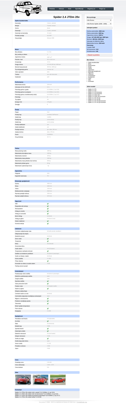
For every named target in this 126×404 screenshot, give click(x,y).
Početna (52, 9)
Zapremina (91, 70)
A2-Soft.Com (71, 402)
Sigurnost (90, 72)
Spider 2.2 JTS (92, 89)
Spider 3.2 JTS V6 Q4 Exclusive (97, 101)
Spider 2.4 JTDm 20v (94, 95)
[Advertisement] (47, 42)
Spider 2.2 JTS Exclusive (95, 92)
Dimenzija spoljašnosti (94, 71)
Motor (89, 64)
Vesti (69, 9)
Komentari (91, 81)
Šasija (90, 67)
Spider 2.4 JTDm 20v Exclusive (96, 96)
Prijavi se (102, 9)
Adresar (61, 9)
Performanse (91, 65)
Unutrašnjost (91, 75)
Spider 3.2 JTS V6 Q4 (94, 98)
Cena (89, 78)
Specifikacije (79, 9)
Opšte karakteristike (93, 62)
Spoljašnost (91, 77)
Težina (90, 68)
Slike (89, 80)
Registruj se (91, 9)
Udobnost (90, 74)
